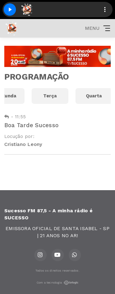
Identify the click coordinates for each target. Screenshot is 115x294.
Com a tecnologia (57, 282)
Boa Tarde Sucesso (31, 125)
